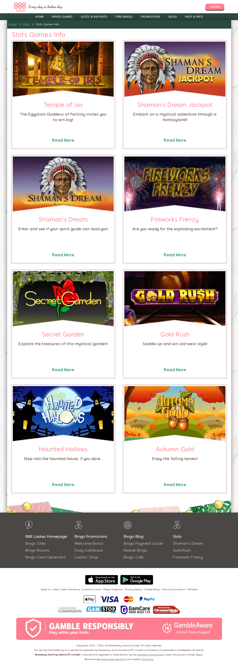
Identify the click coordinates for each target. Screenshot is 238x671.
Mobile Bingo (135, 550)
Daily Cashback (89, 550)
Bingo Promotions (91, 536)
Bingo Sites (35, 543)
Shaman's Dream (188, 543)
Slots (26, 24)
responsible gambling (113, 659)
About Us (46, 589)
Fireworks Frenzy (175, 219)
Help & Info (194, 16)
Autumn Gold (175, 449)
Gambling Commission (150, 654)
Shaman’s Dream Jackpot (174, 104)
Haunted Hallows (63, 449)
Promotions (150, 16)
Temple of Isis (63, 104)
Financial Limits (91, 589)
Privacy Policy (133, 589)
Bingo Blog (133, 536)
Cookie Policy (152, 589)
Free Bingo (124, 16)
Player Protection (113, 589)
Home (39, 16)
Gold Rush (175, 334)
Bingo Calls (134, 557)
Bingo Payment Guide (143, 543)
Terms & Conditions (173, 589)
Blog (172, 16)
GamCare (147, 659)
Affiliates (192, 589)
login (215, 7)
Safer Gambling (70, 589)
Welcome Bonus (89, 543)
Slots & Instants (94, 16)
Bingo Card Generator (45, 557)
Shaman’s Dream (63, 219)
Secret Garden (63, 334)
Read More (63, 140)
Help (56, 589)
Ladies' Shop (86, 557)
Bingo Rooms (37, 550)
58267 (199, 654)
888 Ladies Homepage (46, 536)
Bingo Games (62, 16)
